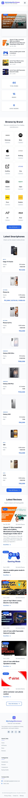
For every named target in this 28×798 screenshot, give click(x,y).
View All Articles (14, 703)
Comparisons (4, 767)
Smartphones (4, 762)
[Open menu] (25, 2)
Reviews (3, 750)
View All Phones (14, 490)
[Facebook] (8, 732)
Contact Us (15, 795)
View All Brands (14, 227)
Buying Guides (5, 769)
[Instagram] (15, 732)
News (2, 748)
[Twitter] (12, 732)
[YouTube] (19, 732)
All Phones (4, 745)
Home (2, 742)
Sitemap (22, 795)
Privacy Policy (7, 795)
